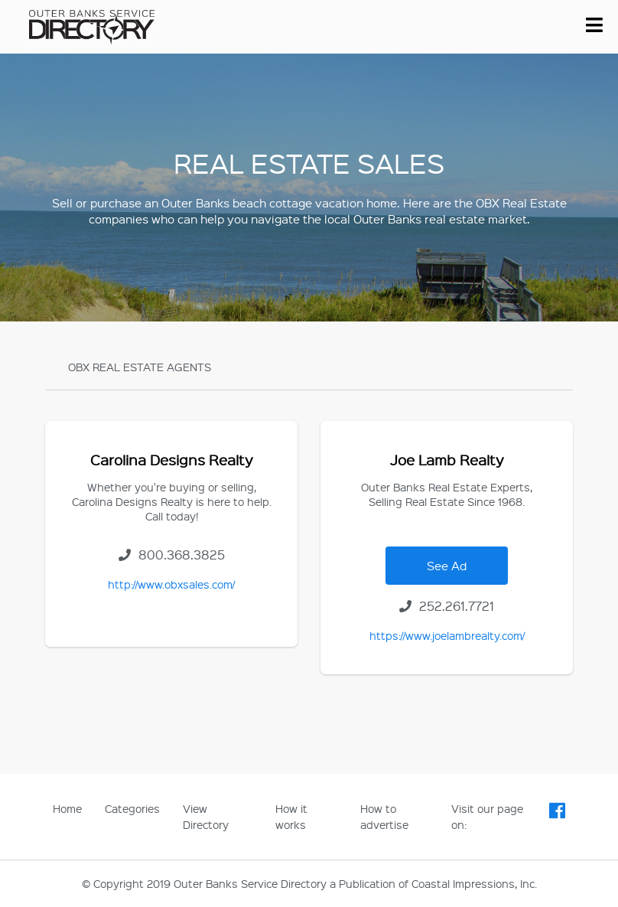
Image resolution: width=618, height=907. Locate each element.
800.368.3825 (172, 554)
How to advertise (384, 816)
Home (67, 808)
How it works (291, 816)
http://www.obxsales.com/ (171, 584)
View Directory (206, 816)
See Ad (447, 565)
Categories (132, 808)
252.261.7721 (446, 606)
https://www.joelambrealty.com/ (447, 635)
